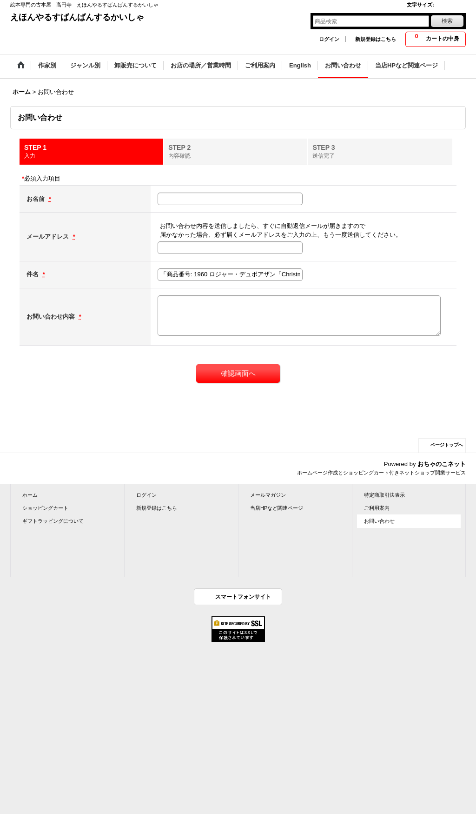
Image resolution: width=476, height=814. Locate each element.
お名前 (36, 198)
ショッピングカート (45, 508)
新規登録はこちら (375, 39)
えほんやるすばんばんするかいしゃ (77, 17)
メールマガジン (268, 495)
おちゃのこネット (441, 463)
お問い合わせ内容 (51, 316)
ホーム (30, 495)
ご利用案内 (377, 508)
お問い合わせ (379, 521)
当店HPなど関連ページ (276, 508)
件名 (33, 274)
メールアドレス (48, 236)
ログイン (329, 39)
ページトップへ (446, 444)
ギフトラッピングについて (53, 521)
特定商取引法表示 (384, 495)
